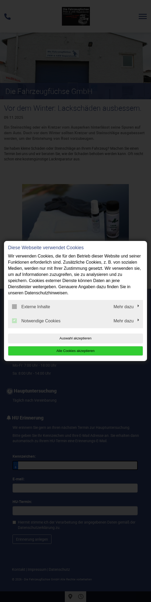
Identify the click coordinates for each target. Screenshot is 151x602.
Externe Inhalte (31, 306)
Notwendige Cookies (36, 320)
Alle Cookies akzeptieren (75, 351)
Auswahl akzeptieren (75, 338)
